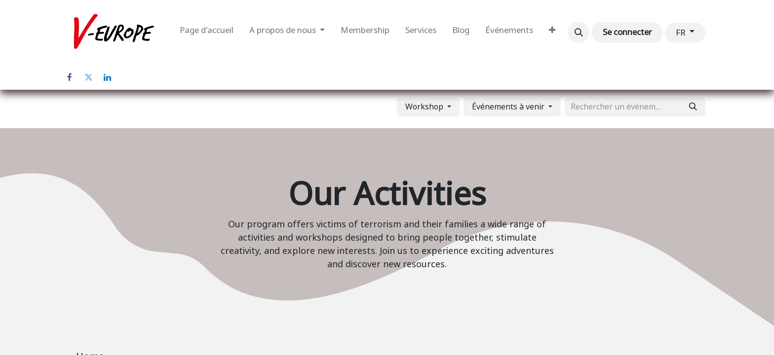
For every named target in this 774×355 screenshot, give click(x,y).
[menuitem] (206, 32)
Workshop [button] (425, 107)
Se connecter (627, 32)
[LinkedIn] (107, 77)
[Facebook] (69, 77)
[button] (578, 32)
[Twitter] (88, 77)
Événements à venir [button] (509, 107)
